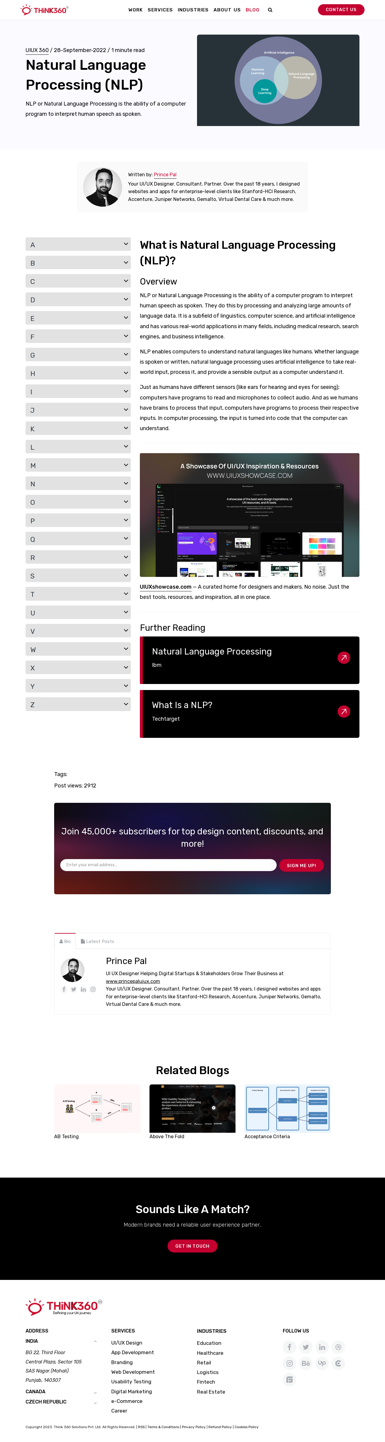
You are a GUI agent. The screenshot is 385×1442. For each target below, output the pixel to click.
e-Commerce (127, 1401)
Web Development (133, 1372)
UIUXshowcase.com (166, 587)
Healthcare (210, 1353)
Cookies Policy (247, 1427)
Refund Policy (220, 1427)
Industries (193, 10)
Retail (204, 1363)
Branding (122, 1362)
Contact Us (341, 9)
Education (209, 1343)
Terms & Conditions (163, 1427)
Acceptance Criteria (267, 1136)
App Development (132, 1352)
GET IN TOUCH (192, 1246)
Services (160, 10)
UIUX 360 (37, 50)
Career (119, 1411)
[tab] (65, 941)
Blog (253, 10)
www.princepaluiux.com (133, 981)
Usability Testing (131, 1382)
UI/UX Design (126, 1343)
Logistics (208, 1372)
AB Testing (66, 1136)
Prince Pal (165, 174)
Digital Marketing (131, 1391)
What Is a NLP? (182, 705)
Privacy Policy (194, 1427)
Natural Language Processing (212, 651)
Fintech (206, 1382)
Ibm (157, 665)
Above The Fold (166, 1136)
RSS (141, 1427)
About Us (227, 10)
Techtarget (166, 719)
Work (135, 10)
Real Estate (211, 1392)
